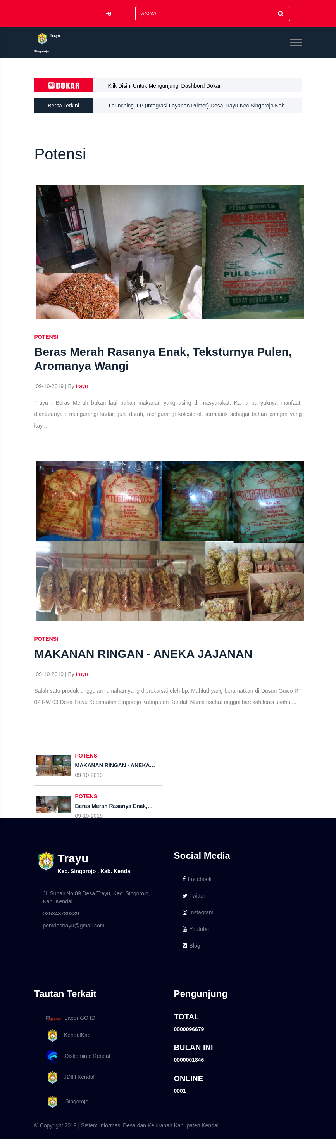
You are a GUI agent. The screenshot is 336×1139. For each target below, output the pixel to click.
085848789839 (61, 913)
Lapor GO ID (70, 1018)
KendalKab (67, 1035)
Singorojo (66, 1102)
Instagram (198, 912)
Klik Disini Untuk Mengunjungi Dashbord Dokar (164, 86)
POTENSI (46, 337)
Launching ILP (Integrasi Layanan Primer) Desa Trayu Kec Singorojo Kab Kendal (197, 107)
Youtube (196, 929)
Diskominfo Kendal (77, 1056)
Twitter (194, 896)
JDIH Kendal (69, 1077)
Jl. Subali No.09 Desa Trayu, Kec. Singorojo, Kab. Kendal (96, 897)
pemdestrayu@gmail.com (74, 925)
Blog (191, 946)
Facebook (197, 879)
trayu (82, 386)
